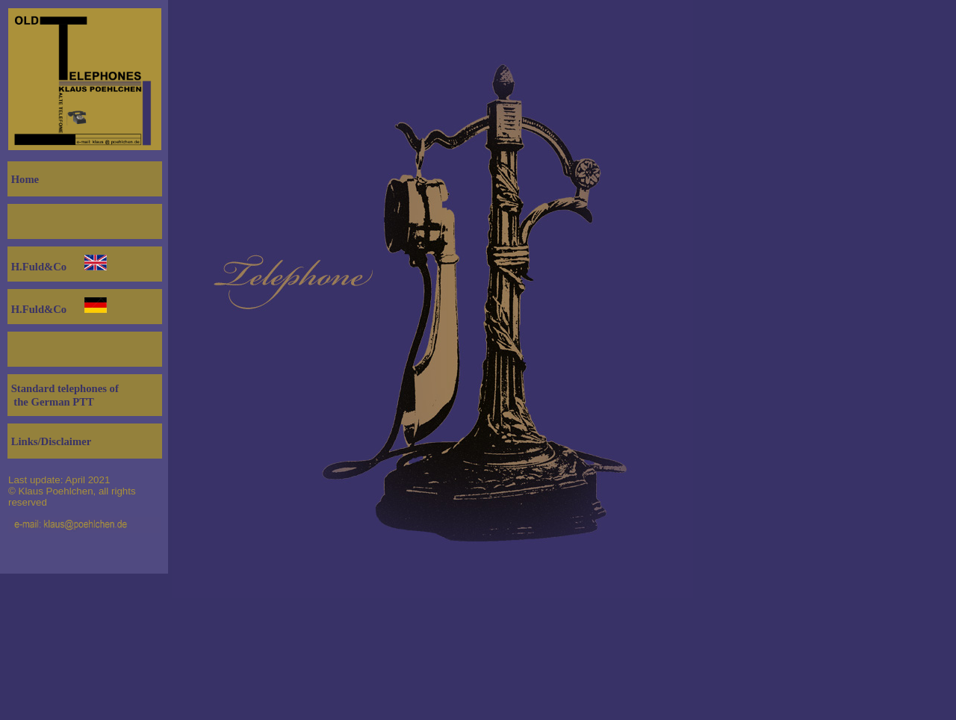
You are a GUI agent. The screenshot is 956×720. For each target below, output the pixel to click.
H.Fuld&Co (37, 267)
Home (23, 179)
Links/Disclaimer (49, 441)
